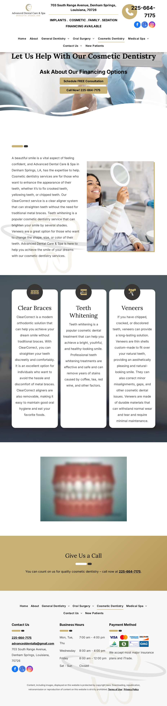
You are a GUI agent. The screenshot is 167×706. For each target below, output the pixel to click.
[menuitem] (22, 38)
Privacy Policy (131, 689)
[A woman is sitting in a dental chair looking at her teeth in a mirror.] (120, 206)
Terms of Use (115, 689)
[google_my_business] (144, 25)
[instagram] (152, 25)
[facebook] (137, 25)
